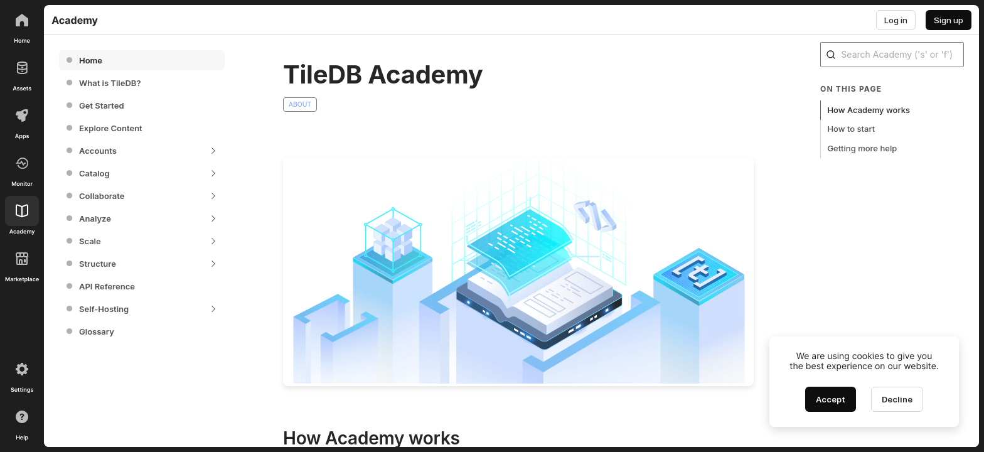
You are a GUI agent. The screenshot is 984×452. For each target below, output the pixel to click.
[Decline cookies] (897, 399)
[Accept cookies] (830, 399)
